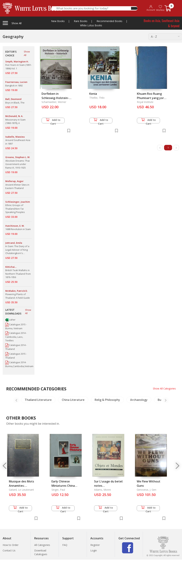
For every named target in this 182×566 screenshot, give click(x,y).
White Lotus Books (91, 25)
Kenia (93, 94)
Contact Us (9, 550)
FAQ (64, 545)
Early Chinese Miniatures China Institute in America (65, 485)
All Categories (42, 545)
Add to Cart (53, 120)
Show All (27, 53)
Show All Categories (164, 388)
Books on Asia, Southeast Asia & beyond (161, 23)
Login (93, 550)
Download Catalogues (40, 552)
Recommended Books (109, 21)
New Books (58, 21)
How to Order (10, 545)
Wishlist (160, 8)
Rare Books (80, 21)
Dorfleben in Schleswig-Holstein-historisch (55, 98)
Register (95, 545)
